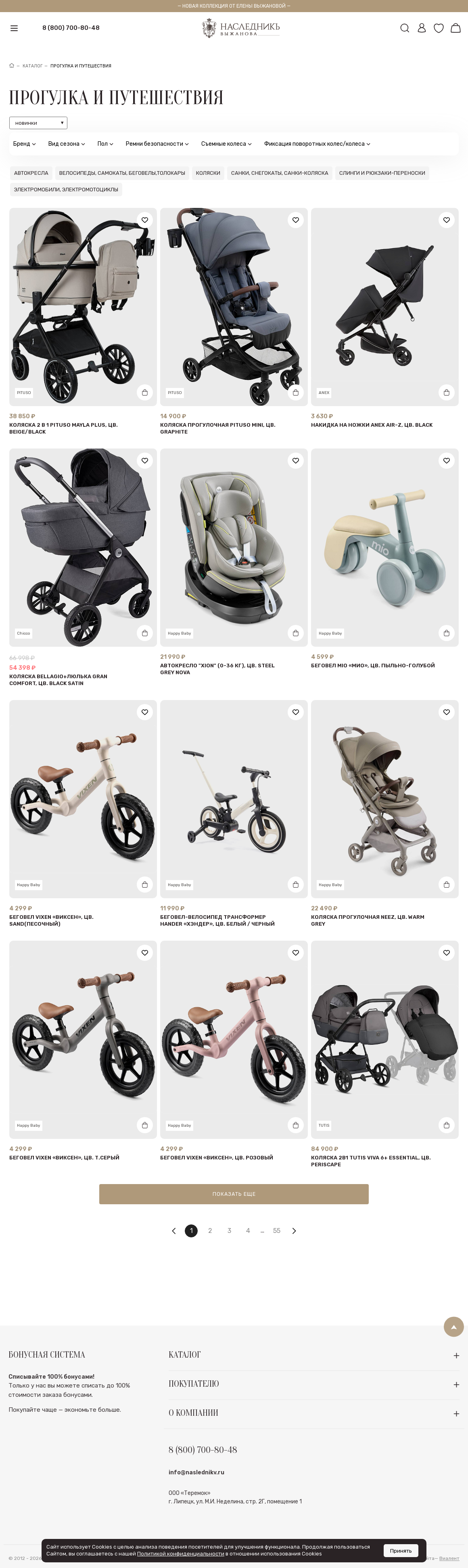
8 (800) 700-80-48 (71, 27)
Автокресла (31, 173)
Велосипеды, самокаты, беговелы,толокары (122, 173)
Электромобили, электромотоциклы (66, 190)
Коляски (208, 173)
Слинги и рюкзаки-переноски (382, 173)
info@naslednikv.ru (196, 1491)
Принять (401, 1550)
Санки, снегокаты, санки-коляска (279, 173)
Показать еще (234, 1194)
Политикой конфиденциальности (180, 1554)
